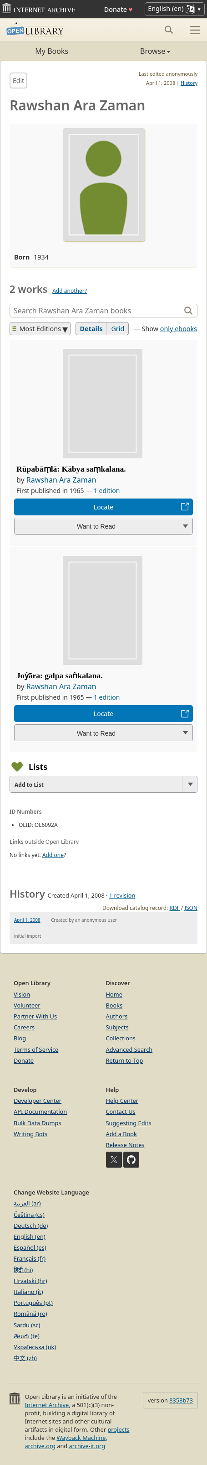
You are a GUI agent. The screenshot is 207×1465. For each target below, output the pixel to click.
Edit (18, 80)
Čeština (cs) (29, 1214)
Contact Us (121, 1111)
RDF (174, 908)
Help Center (122, 1100)
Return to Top (124, 1060)
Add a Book (121, 1134)
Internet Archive (47, 1405)
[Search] (96, 310)
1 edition (107, 490)
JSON (191, 908)
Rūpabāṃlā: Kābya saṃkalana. (71, 468)
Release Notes (125, 1145)
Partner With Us (35, 1016)
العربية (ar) (27, 1203)
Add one (53, 855)
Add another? (69, 291)
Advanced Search (129, 1049)
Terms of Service (36, 1049)
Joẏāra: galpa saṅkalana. (59, 675)
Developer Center (37, 1100)
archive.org (40, 1446)
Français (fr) (29, 1258)
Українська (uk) (35, 1347)
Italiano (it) (28, 1292)
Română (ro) (30, 1313)
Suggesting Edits (128, 1123)
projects (118, 1429)
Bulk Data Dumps (37, 1123)
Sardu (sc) (27, 1325)
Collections (121, 1038)
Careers (24, 1027)
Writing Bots (30, 1134)
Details (91, 328)
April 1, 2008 (27, 920)
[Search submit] (169, 29)
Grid (117, 328)
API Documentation (40, 1111)
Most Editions (36, 328)
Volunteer (27, 1005)
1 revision (122, 895)
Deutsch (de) (31, 1225)
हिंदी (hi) (23, 1270)
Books (114, 1005)
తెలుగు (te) (27, 1336)
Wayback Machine (81, 1438)
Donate (118, 9)
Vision (22, 994)
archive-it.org (87, 1446)
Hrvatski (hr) (30, 1281)
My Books (51, 51)
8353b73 (181, 1400)
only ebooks (178, 328)
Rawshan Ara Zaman (61, 480)
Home (114, 994)
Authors (117, 1016)
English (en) (29, 1236)
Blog (20, 1038)
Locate (103, 507)
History (189, 82)
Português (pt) (33, 1303)
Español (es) (30, 1247)
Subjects (117, 1027)
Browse (137, 51)
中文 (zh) (25, 1358)
